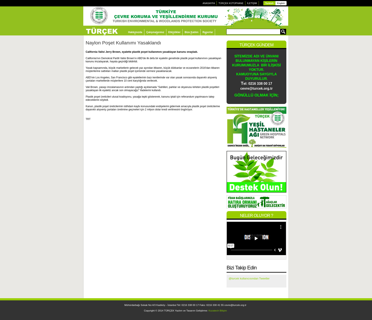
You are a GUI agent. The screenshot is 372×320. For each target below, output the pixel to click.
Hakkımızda (135, 32)
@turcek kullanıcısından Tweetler (249, 278)
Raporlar (207, 32)
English (281, 3)
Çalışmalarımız (155, 32)
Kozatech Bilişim (218, 310)
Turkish (269, 3)
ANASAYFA (209, 3)
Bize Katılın (191, 32)
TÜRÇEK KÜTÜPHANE (230, 3)
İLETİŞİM (252, 3)
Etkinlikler (174, 32)
